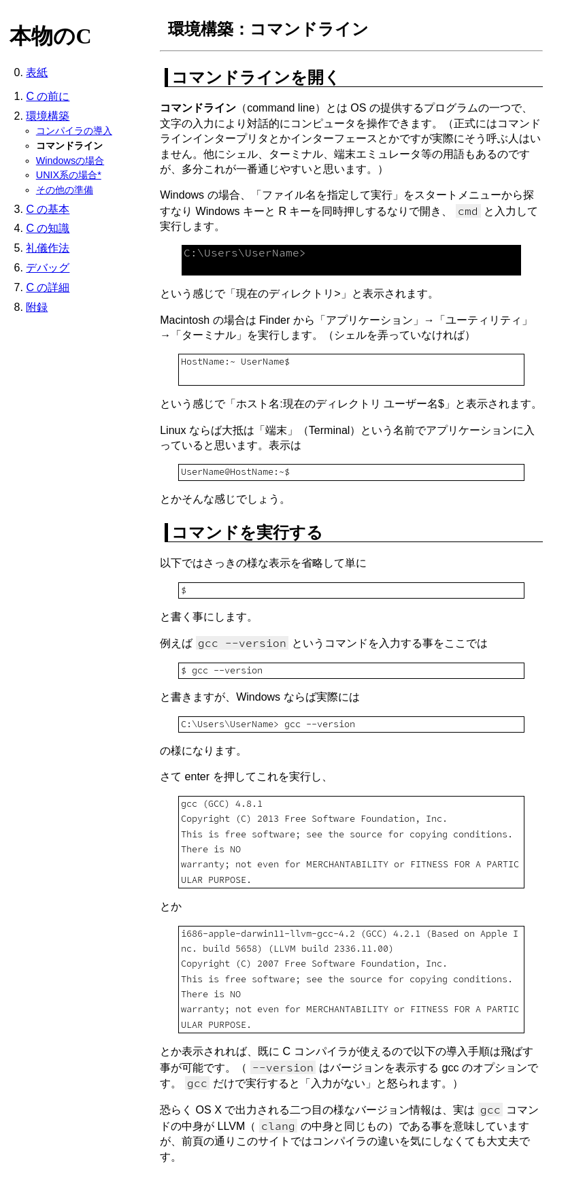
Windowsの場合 (70, 160)
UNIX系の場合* (68, 174)
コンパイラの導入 (74, 130)
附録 (37, 307)
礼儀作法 (47, 248)
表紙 (37, 72)
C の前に (47, 96)
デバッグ (47, 267)
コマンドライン (69, 145)
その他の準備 (64, 189)
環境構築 (47, 116)
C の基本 (47, 209)
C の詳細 (47, 287)
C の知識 (47, 228)
